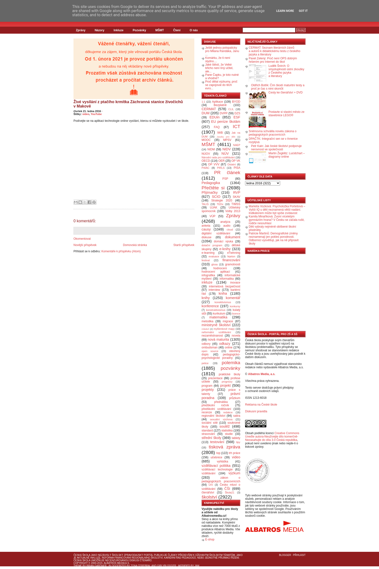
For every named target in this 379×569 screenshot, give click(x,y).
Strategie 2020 (221, 200)
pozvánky (230, 368)
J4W (197, 565)
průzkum (234, 398)
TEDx (220, 204)
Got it (303, 11)
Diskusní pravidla (256, 411)
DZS (237, 113)
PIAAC (205, 167)
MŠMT (159, 30)
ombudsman (210, 347)
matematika (218, 317)
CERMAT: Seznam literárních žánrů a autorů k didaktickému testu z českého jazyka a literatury (274, 51)
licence (236, 313)
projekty (208, 390)
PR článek (227, 172)
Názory (99, 30)
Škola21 (229, 492)
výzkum (234, 473)
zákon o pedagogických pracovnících (221, 479)
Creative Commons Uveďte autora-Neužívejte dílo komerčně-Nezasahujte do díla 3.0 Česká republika (272, 436)
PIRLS (221, 167)
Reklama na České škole (261, 404)
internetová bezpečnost (224, 286)
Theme (77, 565)
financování (231, 260)
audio (226, 225)
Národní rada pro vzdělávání (218, 157)
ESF (236, 117)
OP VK (235, 160)
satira (236, 415)
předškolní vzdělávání (216, 409)
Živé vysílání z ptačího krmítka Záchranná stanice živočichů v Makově (128, 104)
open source (210, 351)
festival (206, 260)
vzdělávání (208, 473)
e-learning (208, 252)
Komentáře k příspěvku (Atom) (121, 251)
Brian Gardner (97, 565)
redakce (228, 412)
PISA (237, 167)
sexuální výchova (221, 419)
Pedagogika (211, 183)
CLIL (231, 109)
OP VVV (213, 164)
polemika (231, 362)
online (229, 347)
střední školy (211, 438)
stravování (208, 434)
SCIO (216, 197)
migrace (228, 321)
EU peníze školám (225, 121)
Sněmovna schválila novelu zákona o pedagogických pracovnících (272, 133)
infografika (208, 275)
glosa (214, 264)
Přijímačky (210, 192)
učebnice (216, 457)
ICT (236, 126)
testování (217, 442)
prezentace (215, 378)
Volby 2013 (232, 211)
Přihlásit (299, 555)
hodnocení (220, 268)
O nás (194, 30)
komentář (233, 298)
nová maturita (218, 339)
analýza (225, 221)
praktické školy (229, 374)
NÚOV (206, 153)
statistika (227, 430)
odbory (206, 344)
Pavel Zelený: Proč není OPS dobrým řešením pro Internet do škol (273, 60)
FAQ (217, 127)
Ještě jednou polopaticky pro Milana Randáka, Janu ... (222, 51)
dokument (232, 237)
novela (236, 335)
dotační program (212, 245)
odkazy (224, 344)
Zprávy (80, 30)
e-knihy (225, 249)
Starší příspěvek (183, 245)
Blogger (285, 555)
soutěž (224, 426)
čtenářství (208, 492)
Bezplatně (220, 105)
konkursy (235, 306)
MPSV (227, 140)
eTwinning (233, 252)
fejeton (231, 256)
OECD (206, 160)
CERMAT (209, 109)
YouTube (96, 114)
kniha (223, 293)
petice (205, 363)
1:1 (203, 101)
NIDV (226, 149)
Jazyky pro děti (226, 136)
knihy (206, 298)
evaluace (214, 256)
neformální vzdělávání (216, 332)
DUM (206, 113)
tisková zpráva (224, 446)
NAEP (236, 145)
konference (210, 306)
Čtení (176, 30)
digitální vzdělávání (216, 233)
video (85, 114)
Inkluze (119, 30)
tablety (236, 438)
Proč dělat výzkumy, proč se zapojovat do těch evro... (221, 85)
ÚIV (211, 484)
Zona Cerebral (141, 565)
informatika (226, 278)
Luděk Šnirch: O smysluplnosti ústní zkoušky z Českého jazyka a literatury (286, 71)
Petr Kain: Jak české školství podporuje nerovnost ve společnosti (276, 147)
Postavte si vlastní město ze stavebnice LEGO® (287, 113)
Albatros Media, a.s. (261, 374)
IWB (220, 132)
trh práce (234, 453)
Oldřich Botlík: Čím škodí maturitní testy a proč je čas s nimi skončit (278, 87)
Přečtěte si (213, 187)
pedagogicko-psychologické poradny (221, 356)
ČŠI (227, 489)
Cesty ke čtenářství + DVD (286, 92)
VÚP (213, 216)
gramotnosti (232, 264)
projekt (225, 385)
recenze (207, 412)
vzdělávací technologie (217, 469)
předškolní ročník (215, 405)
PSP (225, 178)
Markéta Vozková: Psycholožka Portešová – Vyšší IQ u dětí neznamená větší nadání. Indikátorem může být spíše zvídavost (277, 210)
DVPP (224, 113)
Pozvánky (139, 30)
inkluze (207, 282)
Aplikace (217, 101)
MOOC (206, 140)
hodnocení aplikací (216, 271)
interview (214, 290)
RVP (236, 192)
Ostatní (231, 164)
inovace (235, 282)
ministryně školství (216, 325)
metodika (207, 321)
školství (209, 497)
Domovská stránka (135, 245)
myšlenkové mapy (224, 328)
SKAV (236, 197)
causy (206, 229)
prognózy (227, 381)
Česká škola (81, 555)
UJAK (213, 207)
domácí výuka (223, 241)
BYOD (236, 101)
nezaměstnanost (212, 335)
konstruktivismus (216, 309)
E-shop (209, 539)
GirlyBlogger (166, 565)
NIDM (211, 149)
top (218, 453)
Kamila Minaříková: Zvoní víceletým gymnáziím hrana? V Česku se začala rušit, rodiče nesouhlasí (277, 220)
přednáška (221, 402)
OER (221, 160)
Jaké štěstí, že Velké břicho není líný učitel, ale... (219, 68)
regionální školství (213, 415)
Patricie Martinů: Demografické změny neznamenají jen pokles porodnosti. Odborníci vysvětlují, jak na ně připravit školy (274, 238)
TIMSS (235, 204)
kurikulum (219, 313)
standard (207, 430)
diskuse (206, 237)
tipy (238, 442)
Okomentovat (82, 238)
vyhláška (222, 461)
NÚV (225, 153)
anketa (206, 225)
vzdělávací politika (216, 466)
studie (229, 434)
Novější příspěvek (84, 245)
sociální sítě (210, 422)
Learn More (285, 11)
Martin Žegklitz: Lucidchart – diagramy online (287, 155)
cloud (230, 229)
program (207, 385)
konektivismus (223, 302)
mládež (205, 329)
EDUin (215, 117)
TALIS (205, 204)
